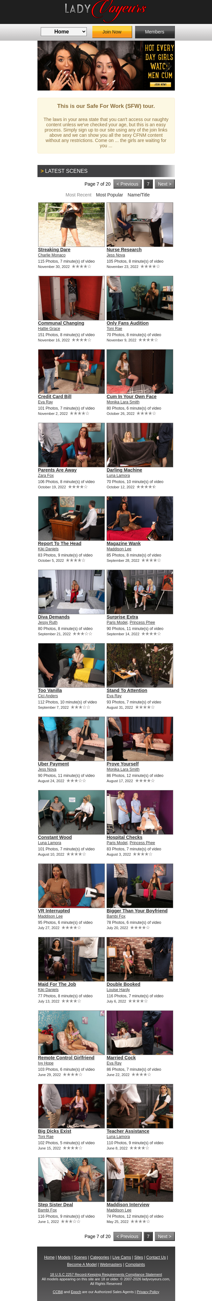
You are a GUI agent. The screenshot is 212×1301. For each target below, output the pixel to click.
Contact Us (156, 1257)
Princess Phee (142, 622)
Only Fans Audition (127, 323)
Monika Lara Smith (122, 402)
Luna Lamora (118, 475)
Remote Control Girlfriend (66, 1057)
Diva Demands (54, 617)
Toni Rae (114, 328)
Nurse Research (124, 249)
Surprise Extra (122, 617)
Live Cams (121, 1257)
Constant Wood (55, 837)
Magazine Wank (123, 543)
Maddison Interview (127, 1204)
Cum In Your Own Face (131, 396)
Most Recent (78, 194)
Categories (99, 1257)
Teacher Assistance (127, 1131)
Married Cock (121, 1057)
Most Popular (109, 194)
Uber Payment (53, 763)
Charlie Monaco (52, 255)
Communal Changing (61, 323)
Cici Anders (48, 696)
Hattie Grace (49, 328)
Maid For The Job (57, 984)
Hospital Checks (124, 837)
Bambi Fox (115, 916)
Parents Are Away (57, 470)
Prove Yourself (122, 763)
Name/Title (139, 194)
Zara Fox (46, 475)
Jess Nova (115, 255)
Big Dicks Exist (54, 1131)
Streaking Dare (54, 249)
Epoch (76, 1292)
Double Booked (123, 984)
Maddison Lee (118, 549)
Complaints (135, 1264)
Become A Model (82, 1264)
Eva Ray (45, 402)
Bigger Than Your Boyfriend (136, 910)
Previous (47, 65)
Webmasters (111, 1264)
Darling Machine (124, 470)
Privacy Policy (148, 1292)
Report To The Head (60, 543)
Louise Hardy (118, 989)
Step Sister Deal (55, 1204)
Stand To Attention (126, 690)
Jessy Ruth (48, 622)
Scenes (80, 1257)
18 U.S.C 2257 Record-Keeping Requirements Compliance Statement (106, 1274)
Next (165, 65)
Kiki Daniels (48, 549)
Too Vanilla (50, 690)
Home (49, 1257)
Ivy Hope (46, 1063)
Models (64, 1257)
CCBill (58, 1292)
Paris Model (116, 622)
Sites (138, 1257)
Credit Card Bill (55, 396)
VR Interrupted (54, 910)
